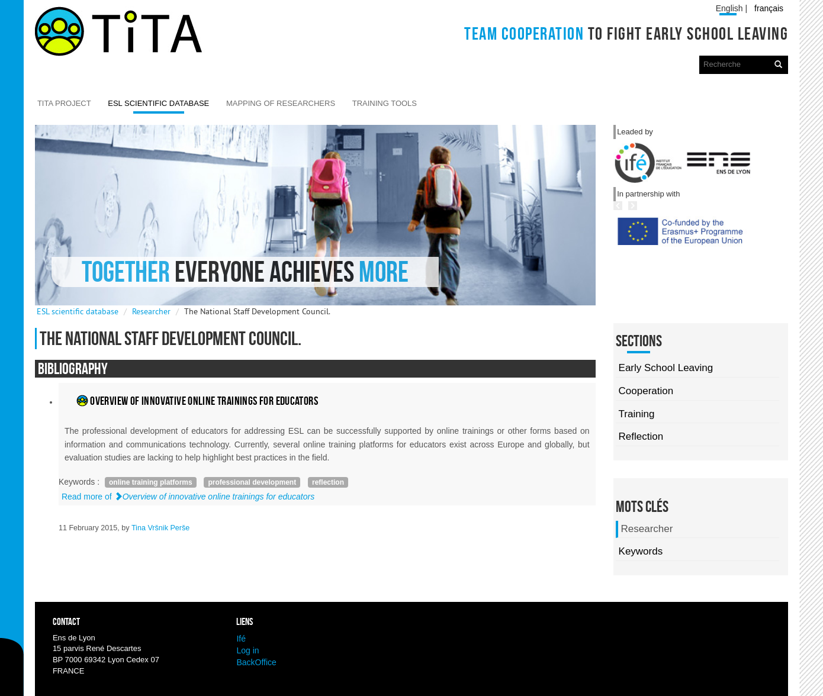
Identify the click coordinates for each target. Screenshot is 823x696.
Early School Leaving (666, 367)
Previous (658, 253)
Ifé (241, 638)
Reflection (641, 436)
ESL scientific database (158, 103)
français (768, 8)
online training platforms (150, 482)
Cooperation (646, 391)
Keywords (641, 551)
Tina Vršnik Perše (160, 528)
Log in (247, 650)
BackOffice (256, 662)
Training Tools (384, 103)
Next (684, 253)
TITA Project (64, 103)
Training (637, 414)
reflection (328, 482)
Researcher (151, 311)
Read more (188, 496)
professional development (252, 482)
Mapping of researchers (280, 103)
